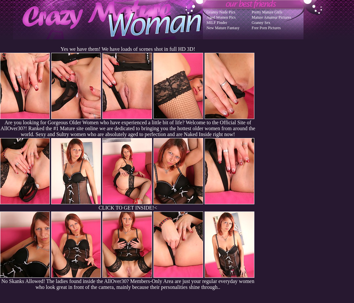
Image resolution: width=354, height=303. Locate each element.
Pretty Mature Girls (267, 12)
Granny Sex (261, 22)
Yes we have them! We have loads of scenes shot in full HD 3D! (128, 49)
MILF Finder (216, 22)
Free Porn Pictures (266, 28)
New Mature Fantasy (223, 28)
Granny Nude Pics (220, 12)
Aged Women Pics (221, 17)
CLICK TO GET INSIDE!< (128, 208)
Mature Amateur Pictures (271, 17)
